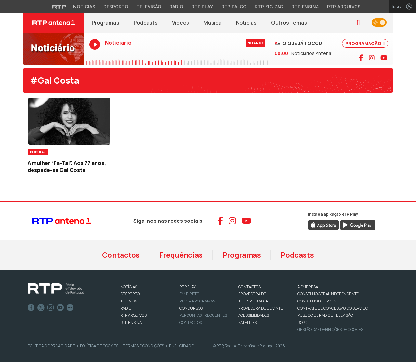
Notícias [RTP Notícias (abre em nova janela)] (250, 24)
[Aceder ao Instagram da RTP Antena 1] (232, 221)
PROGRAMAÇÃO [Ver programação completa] (365, 43)
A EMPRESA (307, 286)
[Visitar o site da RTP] (59, 6)
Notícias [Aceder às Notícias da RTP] (84, 6)
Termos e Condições (143, 346)
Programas (241, 255)
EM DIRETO (189, 294)
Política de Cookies (99, 346)
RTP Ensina (131, 322)
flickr (70, 307)
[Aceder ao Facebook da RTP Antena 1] (220, 221)
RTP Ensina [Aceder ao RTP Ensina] (305, 6)
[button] (358, 23)
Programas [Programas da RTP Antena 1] (105, 22)
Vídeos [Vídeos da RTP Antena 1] (180, 22)
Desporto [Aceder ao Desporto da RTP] (115, 6)
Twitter (41, 307)
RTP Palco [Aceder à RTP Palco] (234, 6)
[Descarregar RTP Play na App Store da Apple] (323, 224)
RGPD (302, 322)
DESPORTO (130, 294)
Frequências (181, 255)
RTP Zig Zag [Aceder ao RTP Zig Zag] (269, 6)
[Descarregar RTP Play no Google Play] (357, 224)
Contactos (121, 255)
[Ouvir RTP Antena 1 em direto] (53, 49)
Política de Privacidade (51, 346)
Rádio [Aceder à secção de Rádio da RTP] (176, 6)
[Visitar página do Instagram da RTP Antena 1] (372, 58)
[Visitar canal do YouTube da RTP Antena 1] (384, 58)
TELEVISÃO (129, 301)
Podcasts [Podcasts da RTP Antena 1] (146, 22)
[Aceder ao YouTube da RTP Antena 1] (246, 221)
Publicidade (181, 346)
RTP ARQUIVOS (133, 315)
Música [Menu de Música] (212, 22)
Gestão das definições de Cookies (330, 329)
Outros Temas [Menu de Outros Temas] (289, 22)
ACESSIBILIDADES (253, 315)
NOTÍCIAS (128, 286)
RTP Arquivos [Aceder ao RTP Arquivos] (344, 6)
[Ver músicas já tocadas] (300, 43)
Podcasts (297, 255)
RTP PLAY (187, 286)
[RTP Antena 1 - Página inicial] (53, 23)
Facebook (31, 307)
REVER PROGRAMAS (197, 301)
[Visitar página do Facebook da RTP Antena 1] (361, 58)
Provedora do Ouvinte (260, 308)
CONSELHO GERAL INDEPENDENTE (328, 294)
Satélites (247, 322)
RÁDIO (125, 308)
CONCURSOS (191, 308)
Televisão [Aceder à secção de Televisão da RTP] (148, 6)
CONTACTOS (249, 286)
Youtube (60, 307)
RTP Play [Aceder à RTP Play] (202, 6)
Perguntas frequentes (203, 315)
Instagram (50, 307)
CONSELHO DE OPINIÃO (317, 301)
